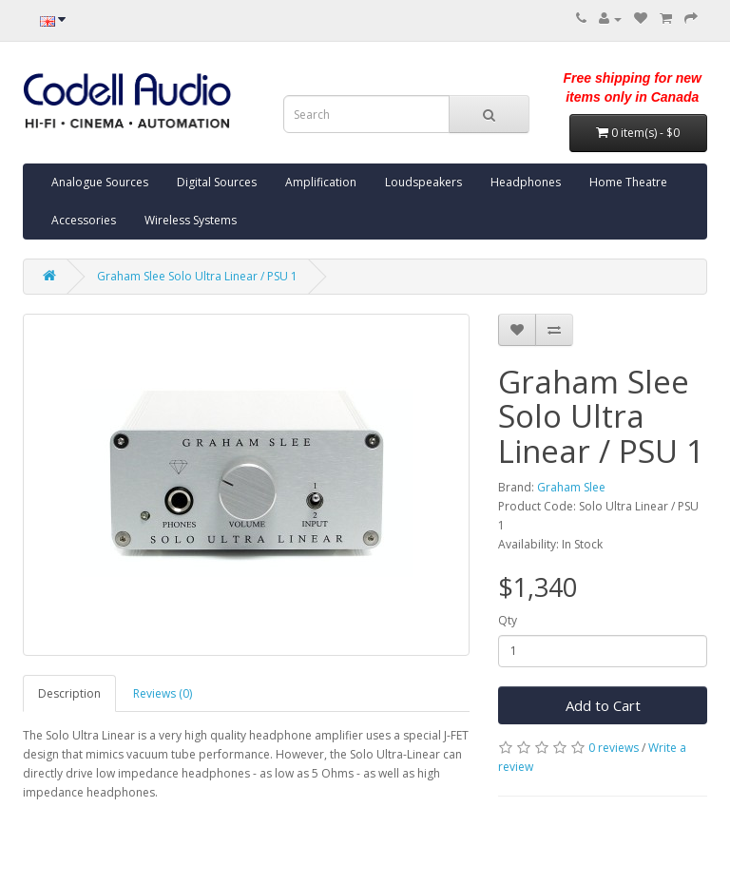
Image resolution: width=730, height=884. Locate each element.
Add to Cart (603, 705)
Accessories (83, 220)
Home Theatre (628, 182)
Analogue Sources (99, 182)
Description (69, 693)
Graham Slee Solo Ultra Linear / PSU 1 (197, 276)
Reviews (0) (162, 693)
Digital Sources (217, 182)
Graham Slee (571, 487)
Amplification (320, 182)
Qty (507, 620)
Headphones (525, 182)
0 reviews (613, 748)
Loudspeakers (423, 182)
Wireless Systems (190, 220)
